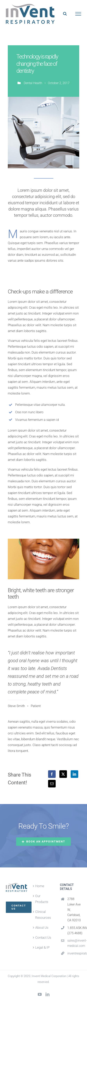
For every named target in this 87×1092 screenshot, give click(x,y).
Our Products (41, 899)
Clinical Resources (43, 915)
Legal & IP (42, 947)
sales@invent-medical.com (74, 943)
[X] (63, 774)
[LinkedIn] (74, 774)
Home (39, 886)
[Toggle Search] (65, 14)
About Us (41, 927)
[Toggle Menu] (78, 14)
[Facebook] (52, 774)
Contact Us (43, 937)
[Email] (52, 783)
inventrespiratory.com (74, 953)
